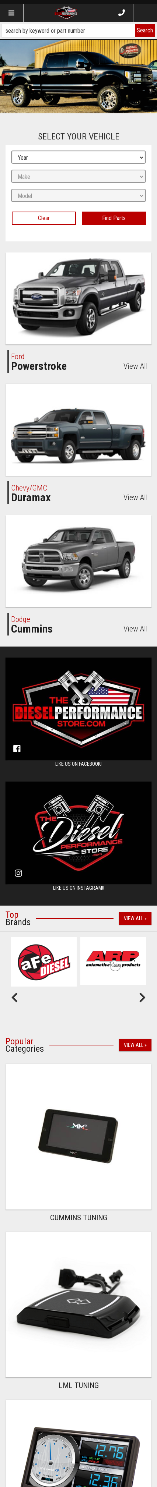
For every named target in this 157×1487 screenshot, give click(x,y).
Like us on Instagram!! (78, 888)
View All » (135, 918)
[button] (78, 30)
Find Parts (114, 218)
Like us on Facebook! (78, 764)
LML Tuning (79, 1385)
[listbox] (78, 157)
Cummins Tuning (78, 1217)
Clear (44, 218)
